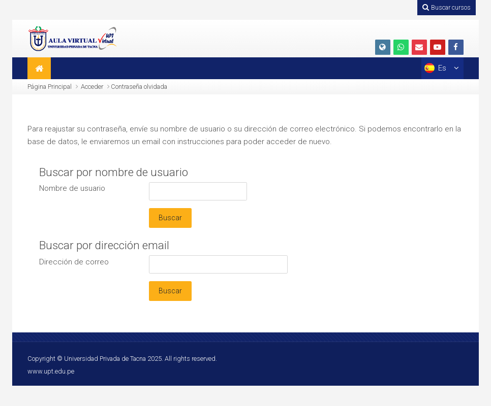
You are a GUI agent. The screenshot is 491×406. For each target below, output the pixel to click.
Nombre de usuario (72, 188)
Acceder (92, 86)
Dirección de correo (74, 261)
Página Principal (49, 86)
